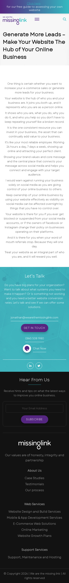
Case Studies (34, 478)
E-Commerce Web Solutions (34, 524)
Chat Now (39, 348)
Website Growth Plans (35, 536)
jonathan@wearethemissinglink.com (34, 317)
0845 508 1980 (34, 338)
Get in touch (34, 328)
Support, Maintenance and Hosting (34, 557)
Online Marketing (34, 530)
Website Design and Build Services (34, 512)
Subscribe (34, 419)
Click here (34, 3)
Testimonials (34, 484)
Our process (34, 490)
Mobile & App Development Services (34, 518)
